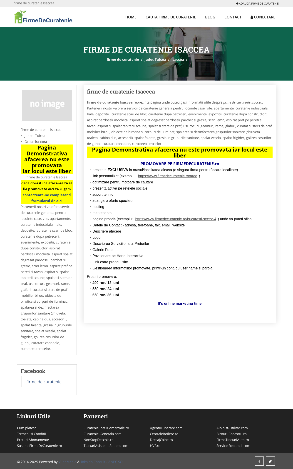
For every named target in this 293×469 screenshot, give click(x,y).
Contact (232, 17)
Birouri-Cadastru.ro (231, 433)
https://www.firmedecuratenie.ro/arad (167, 176)
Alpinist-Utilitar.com (232, 428)
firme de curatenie (123, 59)
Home (131, 17)
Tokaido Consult (93, 461)
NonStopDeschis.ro (99, 439)
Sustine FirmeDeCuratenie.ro (39, 445)
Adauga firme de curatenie (257, 3)
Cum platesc (26, 428)
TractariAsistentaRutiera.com (106, 445)
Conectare (263, 17)
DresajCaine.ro (161, 439)
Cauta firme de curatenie (171, 17)
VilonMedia (67, 461)
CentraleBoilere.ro (164, 433)
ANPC (112, 461)
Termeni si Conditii (31, 433)
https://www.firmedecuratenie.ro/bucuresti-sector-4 (175, 219)
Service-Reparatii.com (233, 445)
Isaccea (177, 59)
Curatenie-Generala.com (103, 433)
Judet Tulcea (155, 59)
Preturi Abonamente (33, 439)
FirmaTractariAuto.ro (232, 439)
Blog (210, 17)
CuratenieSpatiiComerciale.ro (106, 428)
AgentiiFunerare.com (166, 428)
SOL (121, 461)
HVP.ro (155, 445)
